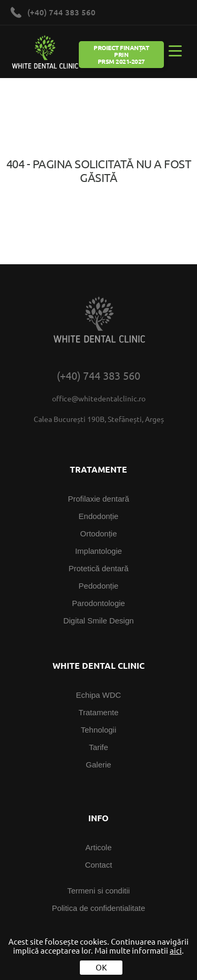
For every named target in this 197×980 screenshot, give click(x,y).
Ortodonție (98, 533)
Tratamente (98, 712)
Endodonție (99, 516)
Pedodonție (99, 585)
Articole (98, 847)
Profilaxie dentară (98, 498)
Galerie (98, 764)
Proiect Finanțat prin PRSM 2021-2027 (121, 54)
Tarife (98, 747)
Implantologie (98, 550)
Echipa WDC (98, 694)
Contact (98, 864)
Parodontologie (98, 603)
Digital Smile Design (98, 620)
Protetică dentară (98, 568)
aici (176, 950)
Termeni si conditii (98, 890)
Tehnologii (99, 729)
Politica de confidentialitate (99, 908)
